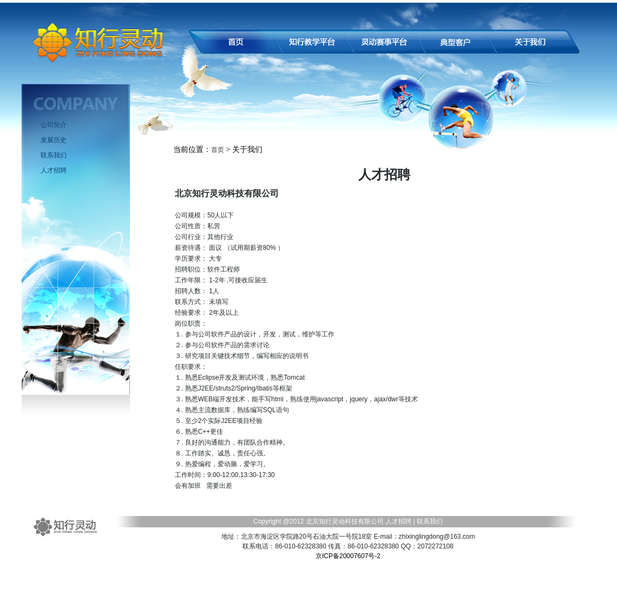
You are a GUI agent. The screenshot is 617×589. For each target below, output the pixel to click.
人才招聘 (54, 170)
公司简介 (54, 125)
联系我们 (54, 155)
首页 (217, 150)
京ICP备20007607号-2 (348, 556)
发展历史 (54, 140)
